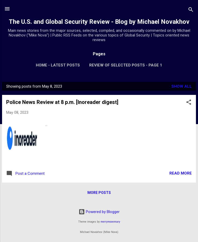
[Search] (191, 10)
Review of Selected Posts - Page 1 (125, 65)
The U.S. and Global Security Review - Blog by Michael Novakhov (99, 21)
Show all (181, 86)
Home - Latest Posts (58, 65)
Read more (180, 173)
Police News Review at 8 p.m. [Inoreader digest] (62, 102)
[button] (189, 103)
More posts (99, 193)
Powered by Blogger (99, 211)
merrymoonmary (110, 221)
